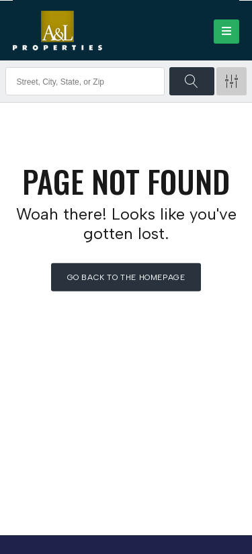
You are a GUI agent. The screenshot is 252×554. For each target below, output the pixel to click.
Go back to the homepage (126, 277)
